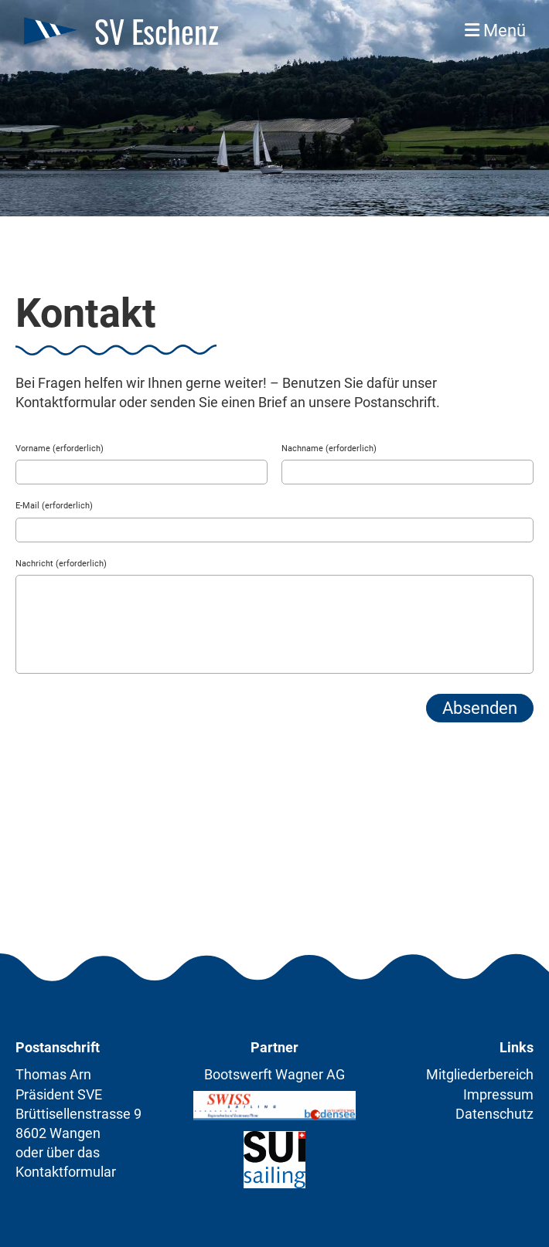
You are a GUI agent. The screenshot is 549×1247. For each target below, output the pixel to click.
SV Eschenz (156, 31)
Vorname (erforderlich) (59, 448)
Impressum (498, 1094)
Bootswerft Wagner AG (274, 1074)
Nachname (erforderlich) (329, 448)
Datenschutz (494, 1114)
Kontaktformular (65, 1172)
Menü (495, 30)
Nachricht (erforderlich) (61, 564)
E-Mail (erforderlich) (54, 506)
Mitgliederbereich (480, 1074)
